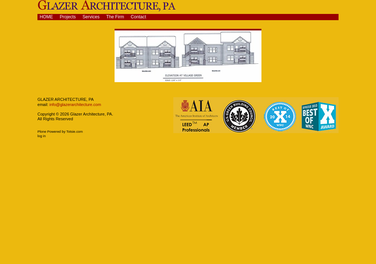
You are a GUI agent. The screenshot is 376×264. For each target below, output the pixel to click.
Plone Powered (49, 131)
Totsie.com (74, 131)
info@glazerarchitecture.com (74, 104)
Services (91, 16)
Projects (68, 16)
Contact (138, 16)
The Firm (115, 16)
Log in (41, 136)
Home (46, 16)
